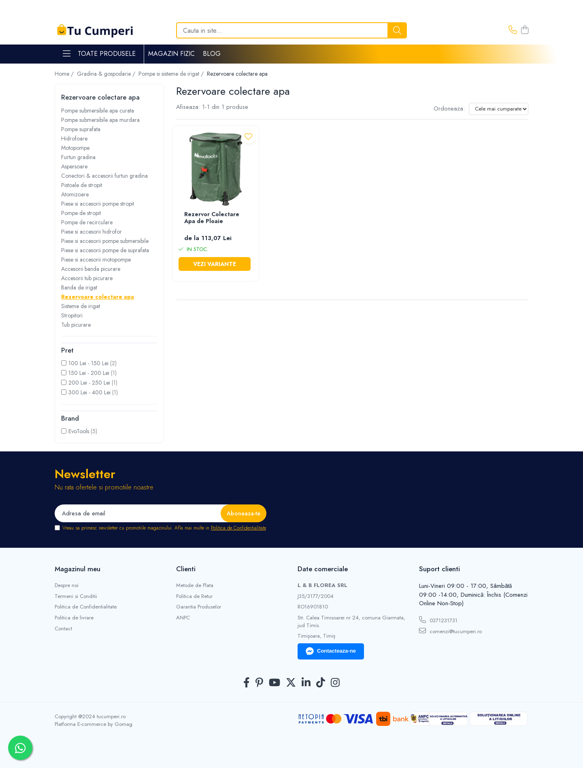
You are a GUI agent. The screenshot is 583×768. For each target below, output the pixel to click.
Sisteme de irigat (80, 306)
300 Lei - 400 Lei (89, 392)
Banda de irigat (79, 287)
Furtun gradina (78, 157)
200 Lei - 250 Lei (89, 383)
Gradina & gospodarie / (107, 74)
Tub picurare (76, 325)
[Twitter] (291, 683)
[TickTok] (320, 683)
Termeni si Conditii (76, 596)
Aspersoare (74, 166)
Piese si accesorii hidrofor (91, 232)
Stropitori (72, 315)
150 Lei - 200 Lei (88, 373)
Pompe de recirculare (87, 222)
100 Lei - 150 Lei (88, 363)
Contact (63, 628)
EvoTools (78, 431)
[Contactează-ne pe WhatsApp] (20, 748)
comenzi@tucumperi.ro (450, 631)
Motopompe (75, 148)
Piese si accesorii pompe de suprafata (105, 250)
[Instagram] (335, 683)
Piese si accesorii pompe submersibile (105, 241)
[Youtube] (274, 683)
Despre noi (67, 585)
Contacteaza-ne (331, 651)
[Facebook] (246, 683)
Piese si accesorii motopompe (96, 259)
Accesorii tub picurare (87, 278)
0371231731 (438, 620)
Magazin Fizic (171, 53)
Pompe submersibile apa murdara (100, 120)
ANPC (183, 617)
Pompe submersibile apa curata (97, 110)
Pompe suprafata (80, 129)
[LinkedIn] (306, 683)
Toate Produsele (99, 53)
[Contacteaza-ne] (513, 30)
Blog (212, 53)
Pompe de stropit (81, 213)
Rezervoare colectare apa (97, 297)
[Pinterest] (259, 683)
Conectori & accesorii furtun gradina (104, 176)
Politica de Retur (194, 596)
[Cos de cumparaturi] (524, 30)
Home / (65, 74)
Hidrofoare (74, 138)
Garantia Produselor (198, 607)
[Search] (291, 30)
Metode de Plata (194, 585)
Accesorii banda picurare (90, 269)
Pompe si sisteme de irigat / (171, 74)
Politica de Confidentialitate (238, 528)
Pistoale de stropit (81, 185)
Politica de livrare (74, 617)
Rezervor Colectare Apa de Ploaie (211, 218)
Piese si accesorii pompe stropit (97, 204)
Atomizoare (75, 194)
